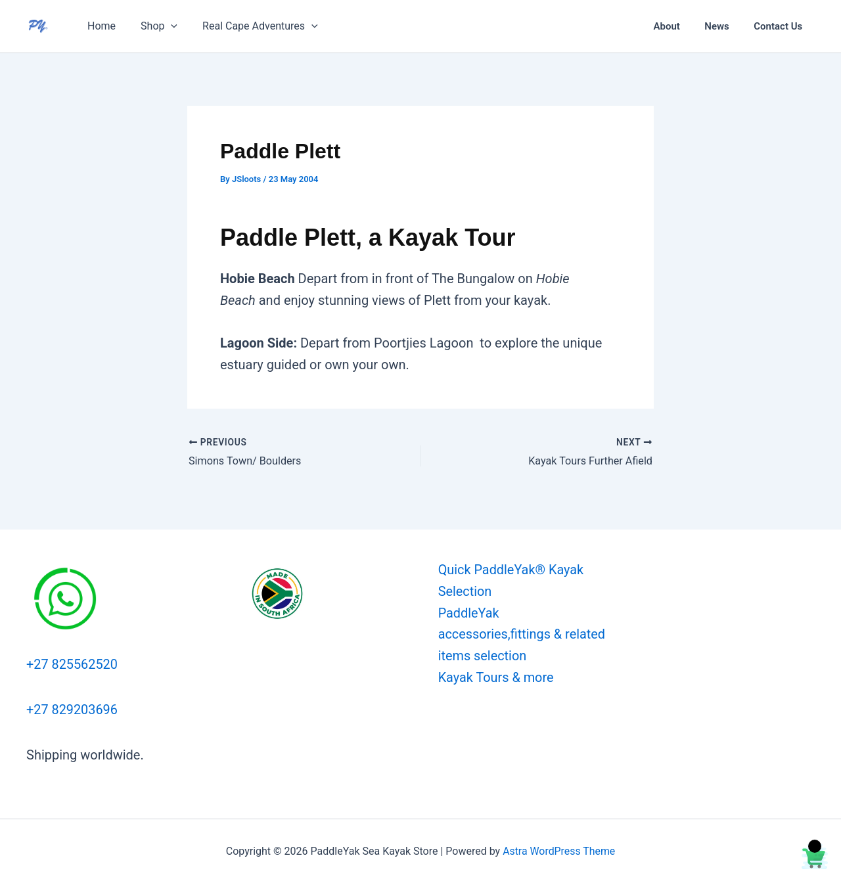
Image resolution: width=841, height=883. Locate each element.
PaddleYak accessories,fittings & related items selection (521, 634)
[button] (164, 26)
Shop (153, 26)
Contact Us (780, 26)
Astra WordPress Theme (558, 850)
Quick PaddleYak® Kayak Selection (510, 580)
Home (99, 26)
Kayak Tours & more (495, 678)
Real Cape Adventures (250, 26)
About (679, 26)
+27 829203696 (72, 708)
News (724, 26)
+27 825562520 (72, 663)
